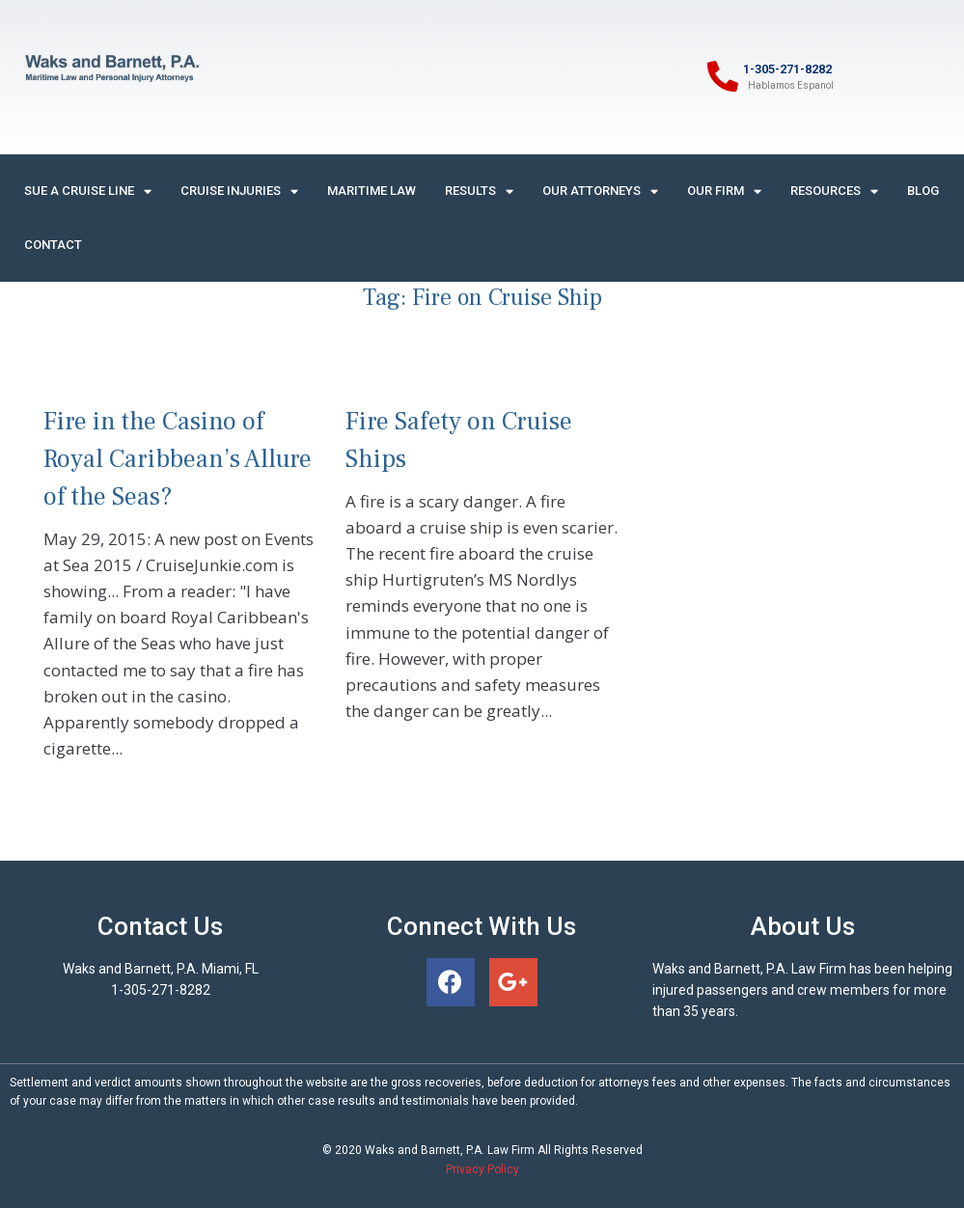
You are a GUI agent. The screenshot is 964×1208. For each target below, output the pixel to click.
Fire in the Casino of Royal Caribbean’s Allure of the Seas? (177, 459)
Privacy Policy (482, 1169)
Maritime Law (371, 190)
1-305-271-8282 (787, 69)
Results (479, 191)
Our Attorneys (600, 191)
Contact (53, 244)
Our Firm (724, 191)
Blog (923, 190)
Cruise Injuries (239, 191)
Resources (834, 191)
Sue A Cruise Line (87, 191)
